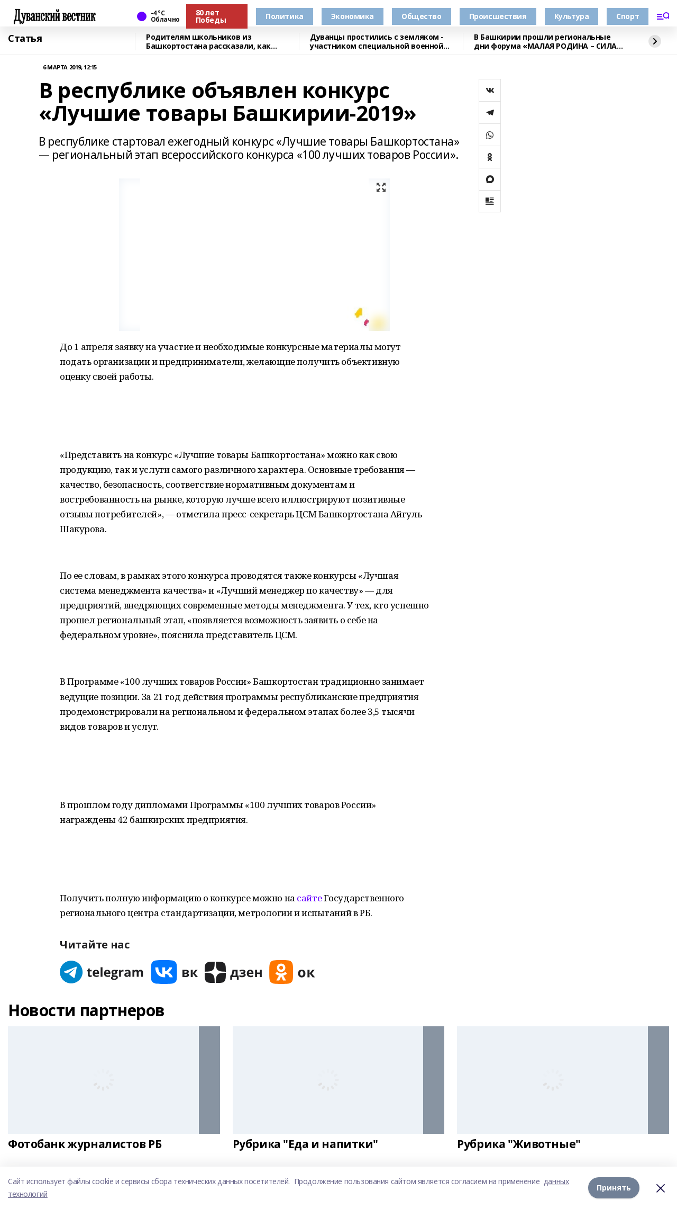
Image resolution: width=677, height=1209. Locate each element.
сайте (309, 898)
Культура (571, 16)
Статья (25, 38)
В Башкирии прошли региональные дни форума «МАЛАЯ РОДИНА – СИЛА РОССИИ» (545, 41)
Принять (614, 1188)
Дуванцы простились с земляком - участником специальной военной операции (377, 41)
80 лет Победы (211, 16)
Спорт (627, 16)
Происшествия (498, 16)
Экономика (352, 16)
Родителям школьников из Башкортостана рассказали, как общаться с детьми (208, 41)
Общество (421, 16)
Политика (285, 16)
